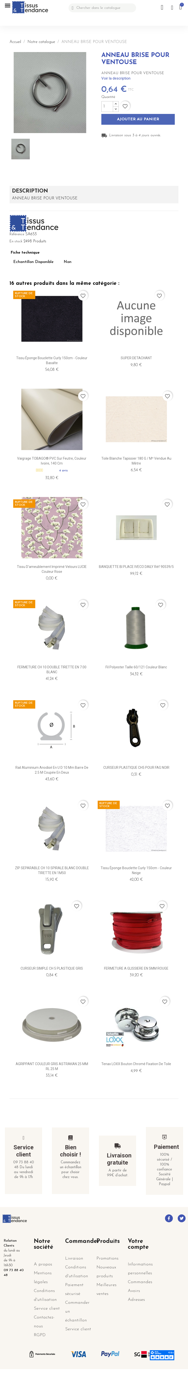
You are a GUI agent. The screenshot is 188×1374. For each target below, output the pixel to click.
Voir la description (115, 78)
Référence (17, 234)
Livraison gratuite (119, 1159)
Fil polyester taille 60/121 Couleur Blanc (136, 667)
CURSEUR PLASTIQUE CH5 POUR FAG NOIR (136, 767)
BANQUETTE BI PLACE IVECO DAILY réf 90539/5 (136, 567)
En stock (16, 241)
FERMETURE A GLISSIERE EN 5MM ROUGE (136, 968)
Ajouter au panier (138, 120)
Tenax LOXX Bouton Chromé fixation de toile (136, 1064)
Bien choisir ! (70, 1151)
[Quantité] (107, 106)
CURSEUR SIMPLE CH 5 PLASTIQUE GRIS (52, 968)
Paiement (166, 1146)
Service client (23, 1151)
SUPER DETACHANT (136, 358)
